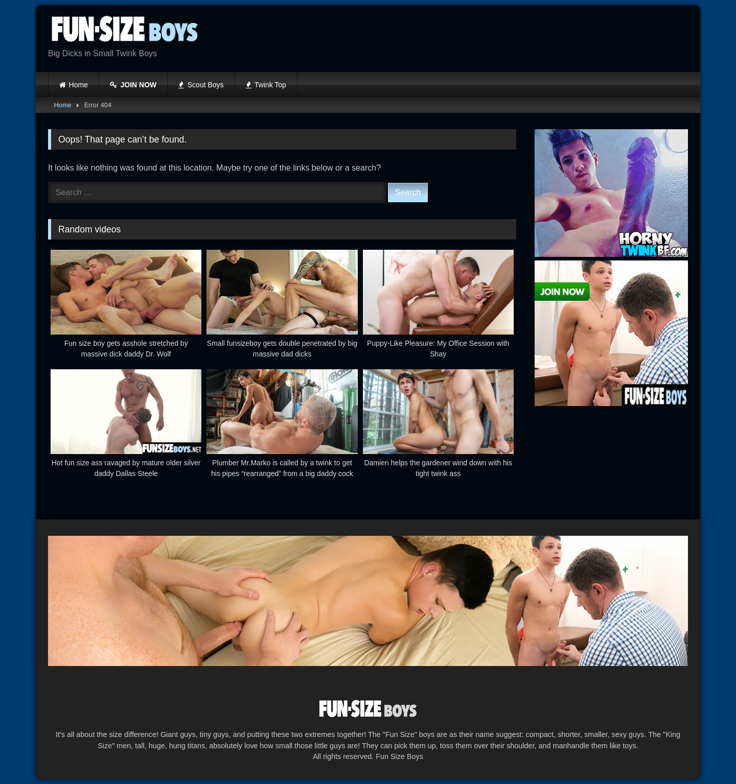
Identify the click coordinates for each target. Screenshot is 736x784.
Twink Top (266, 85)
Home (78, 85)
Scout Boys (200, 85)
